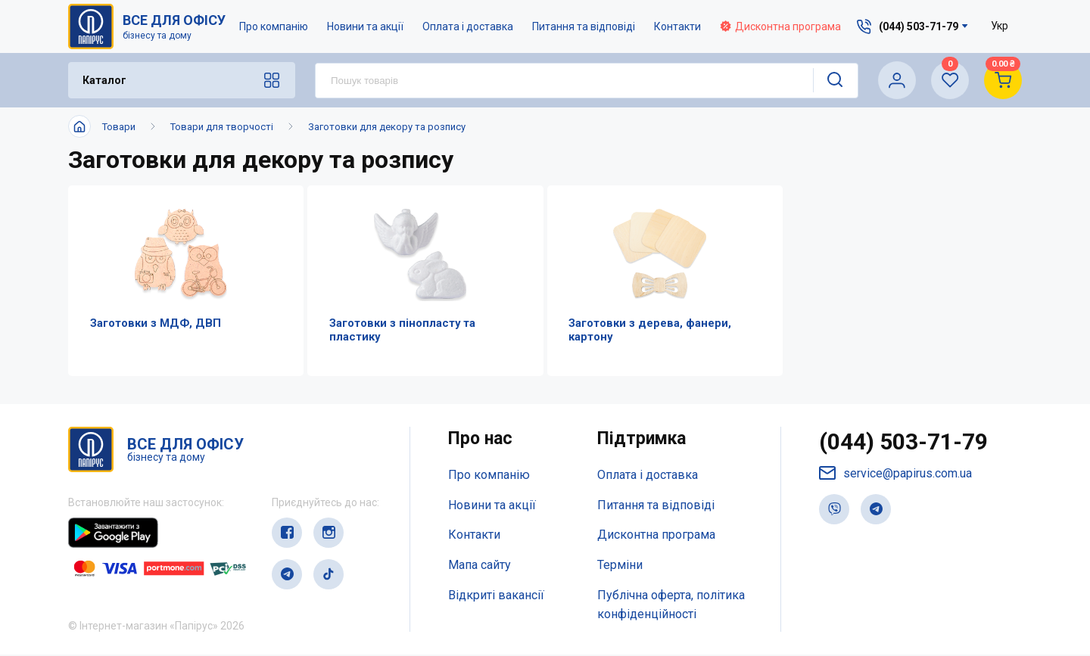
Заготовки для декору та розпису (387, 126)
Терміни (620, 567)
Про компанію (273, 26)
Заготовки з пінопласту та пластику (398, 330)
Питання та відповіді (583, 26)
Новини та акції (365, 26)
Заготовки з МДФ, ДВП (151, 324)
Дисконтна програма (780, 26)
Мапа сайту (479, 567)
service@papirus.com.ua (895, 475)
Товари (118, 126)
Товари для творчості (221, 126)
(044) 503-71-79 (903, 443)
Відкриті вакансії (496, 596)
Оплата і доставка (467, 26)
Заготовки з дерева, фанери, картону (646, 330)
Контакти (677, 26)
